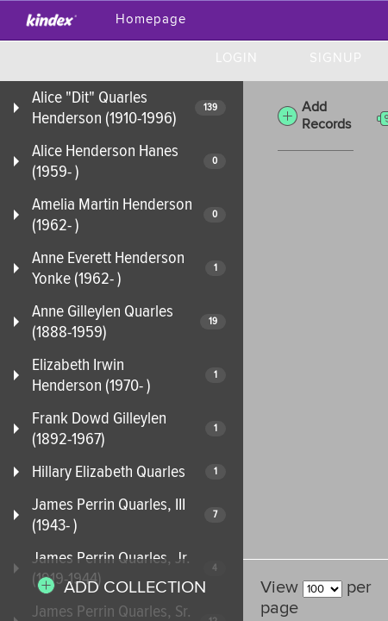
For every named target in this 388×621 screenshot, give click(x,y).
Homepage (151, 19)
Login (237, 58)
